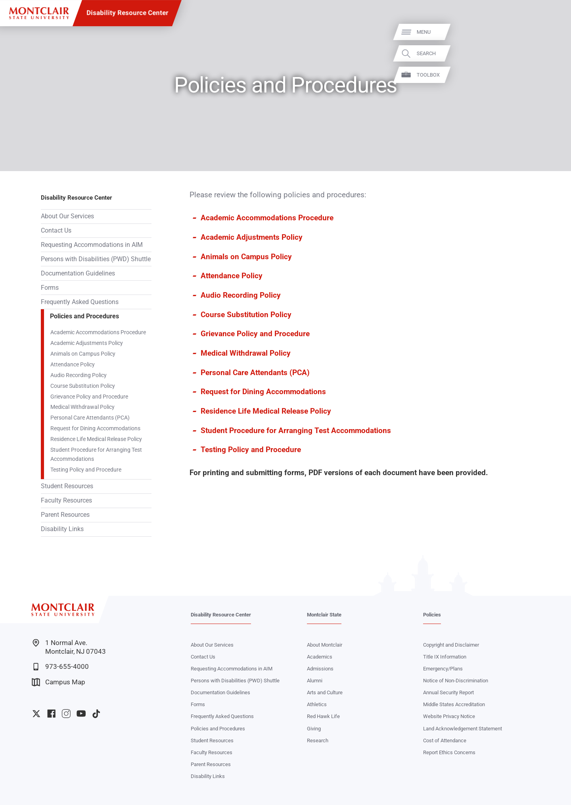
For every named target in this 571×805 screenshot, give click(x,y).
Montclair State (324, 615)
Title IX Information (444, 657)
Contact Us (56, 230)
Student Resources (67, 486)
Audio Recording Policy (78, 375)
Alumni (314, 681)
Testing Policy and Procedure (85, 469)
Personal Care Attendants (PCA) (90, 417)
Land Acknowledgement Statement (462, 729)
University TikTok (96, 713)
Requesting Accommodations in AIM (92, 244)
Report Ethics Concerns (449, 752)
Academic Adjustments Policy (86, 343)
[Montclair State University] (39, 13)
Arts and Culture (325, 692)
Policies (432, 615)
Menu (551, 32)
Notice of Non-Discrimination (455, 681)
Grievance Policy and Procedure (89, 396)
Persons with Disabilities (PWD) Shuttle (96, 259)
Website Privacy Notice (449, 716)
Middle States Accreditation (454, 704)
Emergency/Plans (443, 669)
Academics (319, 657)
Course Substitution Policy (82, 386)
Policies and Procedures (84, 316)
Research (317, 740)
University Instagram (66, 713)
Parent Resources (65, 514)
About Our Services (67, 216)
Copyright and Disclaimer (451, 645)
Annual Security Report (448, 692)
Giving (314, 729)
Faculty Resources (66, 500)
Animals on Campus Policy (82, 354)
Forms (50, 287)
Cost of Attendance (444, 740)
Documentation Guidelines (78, 273)
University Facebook (51, 713)
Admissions (320, 669)
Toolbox (555, 75)
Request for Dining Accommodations (95, 428)
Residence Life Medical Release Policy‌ (96, 439)
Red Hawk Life (323, 716)
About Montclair (324, 645)
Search (553, 53)
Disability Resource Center (127, 13)
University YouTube (81, 713)
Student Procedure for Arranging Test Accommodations (96, 454)
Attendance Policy (72, 364)
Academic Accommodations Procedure (98, 332)
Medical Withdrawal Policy (82, 407)
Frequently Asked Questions (80, 302)
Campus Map (58, 682)
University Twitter (36, 713)
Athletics (317, 704)
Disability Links (62, 529)
